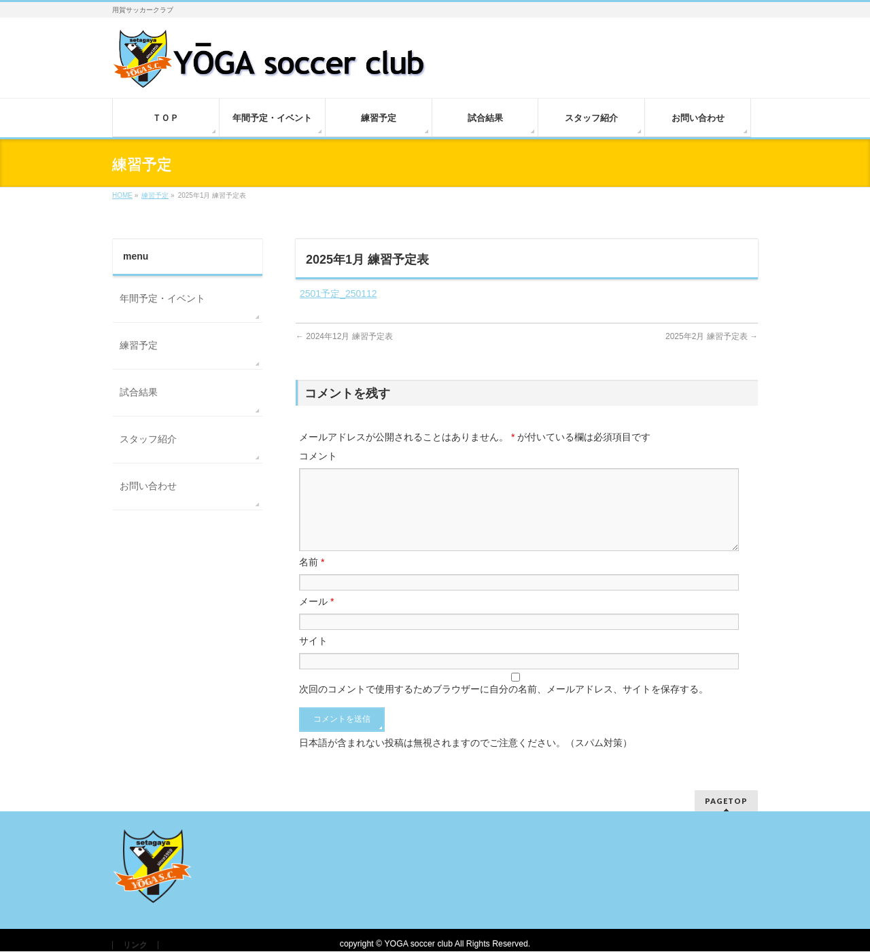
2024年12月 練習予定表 (344, 336)
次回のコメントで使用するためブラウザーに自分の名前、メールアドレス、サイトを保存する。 (503, 705)
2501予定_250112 (338, 293)
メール (316, 617)
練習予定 (139, 345)
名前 (311, 578)
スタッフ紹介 (148, 439)
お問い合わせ (148, 485)
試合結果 (139, 392)
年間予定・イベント (162, 298)
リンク (135, 946)
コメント (318, 456)
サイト (313, 657)
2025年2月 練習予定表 (711, 336)
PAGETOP (726, 801)
